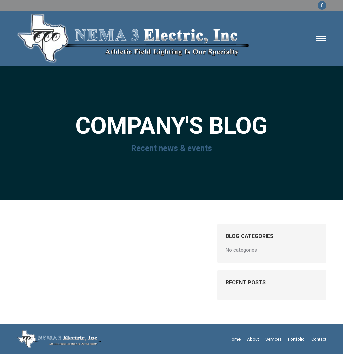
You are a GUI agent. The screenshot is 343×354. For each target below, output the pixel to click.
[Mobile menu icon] (321, 38)
